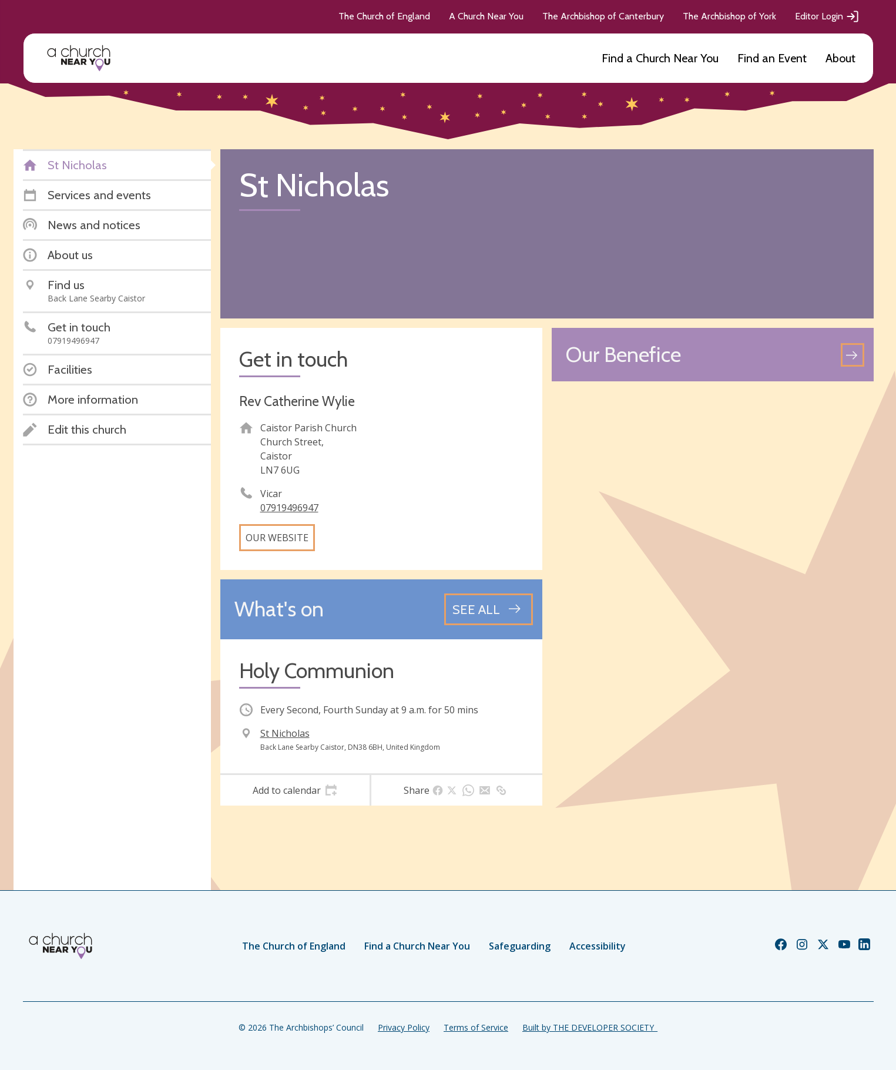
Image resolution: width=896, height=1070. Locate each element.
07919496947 (289, 507)
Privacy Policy (403, 1027)
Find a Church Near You (660, 58)
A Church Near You (486, 16)
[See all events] (488, 609)
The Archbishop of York (729, 16)
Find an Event (772, 58)
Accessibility (597, 946)
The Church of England (384, 16)
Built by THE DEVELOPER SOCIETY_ (589, 1027)
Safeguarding (520, 946)
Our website (277, 537)
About (840, 58)
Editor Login (827, 16)
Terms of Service (476, 1027)
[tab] (295, 790)
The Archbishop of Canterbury (603, 16)
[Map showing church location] (713, 552)
